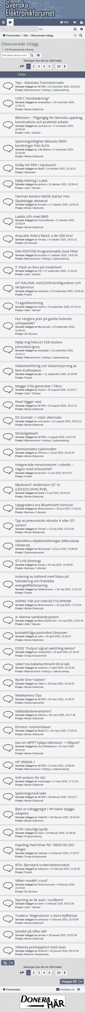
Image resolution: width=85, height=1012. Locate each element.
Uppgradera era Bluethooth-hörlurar (44, 505)
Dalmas (42, 715)
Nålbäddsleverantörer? (33, 711)
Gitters (41, 683)
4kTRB (42, 86)
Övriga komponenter (35, 656)
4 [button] (44, 66)
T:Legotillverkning (29, 303)
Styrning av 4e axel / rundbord (39, 900)
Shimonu (43, 453)
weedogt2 (43, 350)
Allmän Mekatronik (34, 532)
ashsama (43, 919)
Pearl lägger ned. (28, 402)
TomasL (42, 239)
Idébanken (30, 172)
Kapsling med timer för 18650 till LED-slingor (45, 847)
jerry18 (42, 473)
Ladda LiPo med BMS (32, 216)
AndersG (43, 951)
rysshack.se (44, 126)
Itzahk (41, 493)
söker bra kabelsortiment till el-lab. (42, 664)
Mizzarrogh (44, 327)
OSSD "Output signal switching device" (45, 648)
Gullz (41, 833)
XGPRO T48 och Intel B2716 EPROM (43, 601)
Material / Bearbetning (36, 954)
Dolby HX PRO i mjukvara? (35, 165)
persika (42, 935)
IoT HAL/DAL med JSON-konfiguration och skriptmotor (48, 285)
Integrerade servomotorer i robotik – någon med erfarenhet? (44, 466)
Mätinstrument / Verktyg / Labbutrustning (46, 90)
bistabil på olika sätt (31, 931)
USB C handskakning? (32, 98)
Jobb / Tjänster (32, 133)
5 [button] (49, 66)
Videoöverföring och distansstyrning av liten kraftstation (46, 368)
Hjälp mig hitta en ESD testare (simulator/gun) (38, 344)
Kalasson (43, 869)
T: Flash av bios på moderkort (38, 267)
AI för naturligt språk (31, 829)
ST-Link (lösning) (28, 561)
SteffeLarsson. (46, 589)
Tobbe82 (42, 817)
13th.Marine (44, 149)
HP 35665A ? (25, 762)
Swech (41, 307)
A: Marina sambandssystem (37, 617)
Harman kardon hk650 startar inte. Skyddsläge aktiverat (42, 198)
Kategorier (11, 23)
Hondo (41, 390)
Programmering (32, 836)
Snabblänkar (4, 23)
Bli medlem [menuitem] (82, 23)
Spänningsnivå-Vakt (30, 793)
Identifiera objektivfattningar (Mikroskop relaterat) (47, 543)
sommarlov (44, 421)
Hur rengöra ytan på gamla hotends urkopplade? (43, 321)
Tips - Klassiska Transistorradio (39, 82)
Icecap (41, 565)
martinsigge (44, 781)
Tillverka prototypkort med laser (40, 947)
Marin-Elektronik (47, 621)
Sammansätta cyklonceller (36, 449)
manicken (43, 291)
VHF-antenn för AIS (30, 777)
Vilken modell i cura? (31, 880)
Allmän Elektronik (34, 109)
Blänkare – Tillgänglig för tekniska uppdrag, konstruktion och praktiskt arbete (49, 119)
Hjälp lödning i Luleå (31, 180)
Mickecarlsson (46, 508)
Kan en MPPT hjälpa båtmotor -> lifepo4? (47, 742)
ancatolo (42, 255)
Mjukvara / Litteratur (35, 512)
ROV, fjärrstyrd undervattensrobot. (42, 865)
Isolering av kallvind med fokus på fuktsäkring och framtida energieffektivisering (42, 581)
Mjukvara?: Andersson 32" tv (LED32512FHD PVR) (37, 486)
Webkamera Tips (28, 695)
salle (40, 636)
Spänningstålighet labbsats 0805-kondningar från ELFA (41, 143)
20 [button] (59, 66)
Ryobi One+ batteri (30, 679)
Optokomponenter (34, 552)
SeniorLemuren (46, 884)
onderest (43, 668)
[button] (21, 66)
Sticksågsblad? (26, 433)
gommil (42, 184)
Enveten (42, 204)
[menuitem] (64, 22)
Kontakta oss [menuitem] (65, 989)
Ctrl (40, 271)
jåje (40, 374)
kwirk (41, 903)
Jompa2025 (44, 652)
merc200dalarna (47, 746)
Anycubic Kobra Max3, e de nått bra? (44, 235)
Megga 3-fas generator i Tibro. (39, 386)
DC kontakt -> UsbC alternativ (38, 417)
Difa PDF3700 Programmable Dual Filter (46, 251)
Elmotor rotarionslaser (33, 727)
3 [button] (39, 66)
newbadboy (44, 102)
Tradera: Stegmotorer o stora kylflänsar (46, 915)
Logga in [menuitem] (75, 23)
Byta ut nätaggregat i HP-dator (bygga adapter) (44, 811)
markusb (42, 853)
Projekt (28, 294)
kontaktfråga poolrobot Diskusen (41, 632)
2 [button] (34, 66)
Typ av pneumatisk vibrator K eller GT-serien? (45, 522)
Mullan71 (43, 731)
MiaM (41, 168)
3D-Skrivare (30, 243)
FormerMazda (45, 220)
